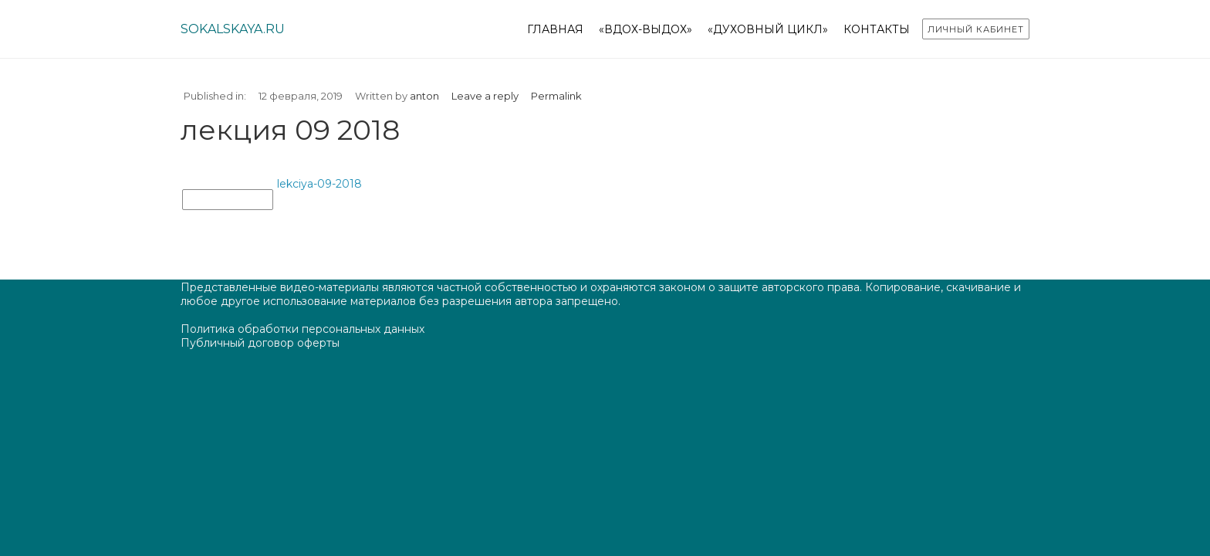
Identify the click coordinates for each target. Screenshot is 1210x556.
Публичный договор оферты (260, 343)
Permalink (556, 96)
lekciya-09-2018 (319, 184)
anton (424, 96)
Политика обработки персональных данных (302, 329)
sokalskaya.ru (233, 29)
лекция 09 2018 (228, 200)
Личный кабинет (976, 29)
